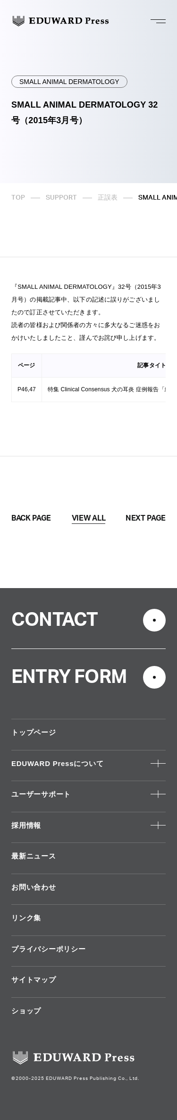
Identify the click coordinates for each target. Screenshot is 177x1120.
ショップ (26, 1011)
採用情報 (26, 825)
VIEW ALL (88, 518)
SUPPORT (61, 197)
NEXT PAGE (146, 518)
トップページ (33, 732)
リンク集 (26, 918)
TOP (18, 197)
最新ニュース (33, 856)
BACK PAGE (31, 518)
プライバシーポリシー (48, 949)
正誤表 (108, 197)
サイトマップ (33, 980)
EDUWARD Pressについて (57, 763)
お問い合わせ (33, 887)
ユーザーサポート (41, 794)
